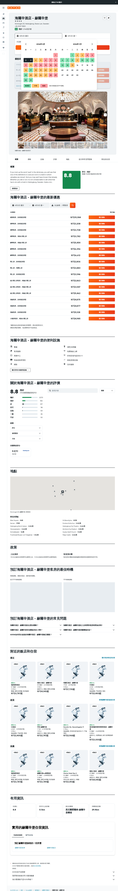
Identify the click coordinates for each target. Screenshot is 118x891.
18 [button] (36, 70)
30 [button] (26, 80)
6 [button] (45, 60)
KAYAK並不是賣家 (63, 872)
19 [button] (41, 70)
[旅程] (3, 48)
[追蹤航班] (3, 37)
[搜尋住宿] (3, 18)
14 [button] (50, 65)
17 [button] (30, 70)
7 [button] (50, 60)
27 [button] (46, 75)
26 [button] (41, 75)
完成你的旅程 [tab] (18, 835)
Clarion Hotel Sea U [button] (70, 773)
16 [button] (26, 70)
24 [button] (31, 75)
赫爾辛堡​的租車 (20, 848)
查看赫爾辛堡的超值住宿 (107, 700)
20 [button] (46, 70)
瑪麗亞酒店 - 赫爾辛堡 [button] (70, 683)
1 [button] (55, 55)
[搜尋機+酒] (3, 27)
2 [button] (25, 60)
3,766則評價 (27, 29)
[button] (115, 2)
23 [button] (26, 75)
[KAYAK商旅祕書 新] (3, 42)
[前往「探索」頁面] (3, 33)
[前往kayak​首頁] (13, 8)
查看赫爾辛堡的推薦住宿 (107, 746)
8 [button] (55, 60)
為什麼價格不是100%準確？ (63, 879)
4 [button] (35, 60)
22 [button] (56, 70)
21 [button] (50, 70)
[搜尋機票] (3, 14)
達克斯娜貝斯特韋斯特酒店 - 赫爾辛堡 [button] (101, 728)
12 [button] (41, 65)
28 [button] (51, 75)
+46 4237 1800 (20, 26)
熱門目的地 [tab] (29, 835)
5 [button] (40, 60)
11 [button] (35, 65)
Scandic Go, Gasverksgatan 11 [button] (73, 727)
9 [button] (25, 65)
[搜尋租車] (3, 23)
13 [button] (45, 65)
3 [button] (30, 60)
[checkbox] (20, 452)
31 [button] (31, 80)
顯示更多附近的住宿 (108, 658)
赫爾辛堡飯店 (51, 848)
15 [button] (55, 65)
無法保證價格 (37, 866)
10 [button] (31, 65)
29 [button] (56, 75)
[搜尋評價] (74, 390)
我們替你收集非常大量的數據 (63, 876)
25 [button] (36, 75)
